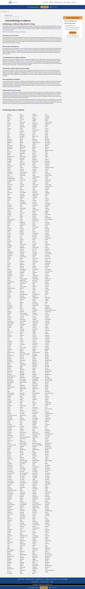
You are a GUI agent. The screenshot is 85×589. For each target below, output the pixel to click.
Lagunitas (47, 321)
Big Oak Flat (9, 148)
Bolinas (46, 153)
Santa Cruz (47, 481)
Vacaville (21, 539)
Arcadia (21, 128)
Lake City (22, 322)
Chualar (46, 191)
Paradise (34, 415)
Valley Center (22, 540)
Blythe (46, 151)
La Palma (22, 318)
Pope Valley (34, 435)
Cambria (34, 170)
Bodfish (34, 153)
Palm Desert (22, 412)
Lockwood (47, 336)
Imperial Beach (23, 297)
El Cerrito (9, 233)
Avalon (33, 133)
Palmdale (47, 412)
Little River (9, 335)
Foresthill (22, 253)
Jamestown (34, 302)
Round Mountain (35, 460)
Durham (34, 228)
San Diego (34, 468)
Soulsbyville (9, 503)
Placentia (47, 429)
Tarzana (46, 518)
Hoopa (46, 291)
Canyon (34, 175)
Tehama (9, 521)
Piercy (21, 424)
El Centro (47, 231)
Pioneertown (35, 427)
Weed (33, 551)
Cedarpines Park (48, 186)
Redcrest (9, 448)
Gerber (8, 264)
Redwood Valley (35, 449)
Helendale (47, 283)
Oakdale (34, 398)
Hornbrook (22, 293)
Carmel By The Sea (11, 180)
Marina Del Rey (10, 355)
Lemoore (22, 332)
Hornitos (34, 293)
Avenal (46, 133)
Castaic (33, 183)
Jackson (8, 302)
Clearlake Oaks (35, 194)
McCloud (47, 358)
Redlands (34, 448)
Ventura (8, 543)
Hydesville (22, 296)
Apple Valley (22, 126)
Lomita (8, 340)
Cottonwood (35, 205)
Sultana (46, 512)
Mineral (46, 368)
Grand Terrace (48, 269)
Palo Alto (9, 413)
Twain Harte (9, 535)
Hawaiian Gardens (23, 282)
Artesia (46, 130)
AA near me (49, 85)
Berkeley (34, 144)
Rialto (33, 451)
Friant (21, 260)
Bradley (46, 156)
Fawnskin (22, 246)
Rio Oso (46, 454)
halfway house (25, 62)
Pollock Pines (10, 435)
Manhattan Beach (36, 352)
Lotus (21, 346)
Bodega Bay (22, 153)
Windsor (9, 564)
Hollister (9, 289)
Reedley (46, 449)
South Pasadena (23, 504)
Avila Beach (22, 134)
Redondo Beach (48, 448)
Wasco (21, 550)
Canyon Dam (10, 177)
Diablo (21, 219)
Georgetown (47, 263)
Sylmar (33, 517)
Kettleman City (48, 308)
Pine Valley (22, 426)
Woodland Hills (10, 568)
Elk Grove (47, 236)
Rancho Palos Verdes (11, 445)
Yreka (21, 571)
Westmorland (48, 556)
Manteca (47, 352)
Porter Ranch (35, 437)
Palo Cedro (22, 413)
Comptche (22, 200)
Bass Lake (9, 139)
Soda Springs (35, 498)
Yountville (9, 571)
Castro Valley (10, 184)
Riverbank (47, 456)
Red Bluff (34, 446)
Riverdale (9, 457)
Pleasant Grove (23, 432)
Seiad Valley (34, 488)
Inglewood (22, 299)
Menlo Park (22, 363)
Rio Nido (34, 454)
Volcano (46, 546)
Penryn (8, 421)
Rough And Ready (23, 460)
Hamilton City (48, 278)
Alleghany (34, 119)
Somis (8, 501)
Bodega (8, 153)
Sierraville (22, 495)
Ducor (8, 227)
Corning (46, 202)
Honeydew (22, 291)
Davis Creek (34, 214)
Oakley (21, 399)
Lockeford (34, 336)
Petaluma (47, 421)
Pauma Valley (35, 418)
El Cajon (34, 231)
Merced (46, 363)
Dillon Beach (9, 220)
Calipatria (22, 169)
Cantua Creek (22, 175)
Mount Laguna (23, 380)
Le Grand (47, 329)
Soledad (9, 499)
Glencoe (9, 266)
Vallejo (8, 540)
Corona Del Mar (23, 203)
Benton (21, 144)
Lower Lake (34, 346)
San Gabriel (34, 470)
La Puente (34, 318)
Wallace (8, 548)
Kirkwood (22, 311)
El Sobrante (47, 235)
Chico (33, 189)
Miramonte (22, 369)
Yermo (46, 568)
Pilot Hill (34, 424)
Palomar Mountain (49, 413)
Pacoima (21, 410)
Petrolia (8, 423)
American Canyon (48, 122)
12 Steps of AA (20, 579)
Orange (34, 404)
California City (35, 167)
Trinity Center (22, 531)
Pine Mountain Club (11, 426)
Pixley (33, 429)
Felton (46, 246)
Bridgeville (34, 159)
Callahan (47, 169)
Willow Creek (35, 561)
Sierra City (47, 493)
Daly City (9, 213)
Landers (21, 327)
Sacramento (9, 463)
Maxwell (47, 357)
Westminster (35, 556)
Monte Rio (9, 374)
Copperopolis (22, 202)
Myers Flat (9, 383)
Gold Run (34, 267)
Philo (46, 423)
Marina (46, 354)
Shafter (21, 490)
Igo (45, 296)
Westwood (22, 557)
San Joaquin (34, 471)
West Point (34, 554)
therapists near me (48, 40)
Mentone (34, 363)
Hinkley (46, 288)
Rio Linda (22, 454)
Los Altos (22, 343)
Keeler (21, 307)
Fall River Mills (23, 244)
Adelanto (34, 114)
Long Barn (47, 340)
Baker (8, 136)
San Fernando (10, 470)
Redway (8, 449)
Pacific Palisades (48, 408)
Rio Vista (9, 456)
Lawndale (22, 329)
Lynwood (47, 347)
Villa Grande (22, 545)
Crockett (21, 209)
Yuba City (34, 571)
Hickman (47, 286)
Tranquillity (9, 529)
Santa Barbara (10, 481)
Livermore (47, 335)
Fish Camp (34, 249)
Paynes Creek (48, 418)
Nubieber (9, 396)
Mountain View (23, 382)
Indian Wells (47, 297)
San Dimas (47, 468)
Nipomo (46, 390)
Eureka (8, 242)
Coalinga (22, 197)
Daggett (46, 211)
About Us (68, 2)
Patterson (22, 418)
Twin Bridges (35, 535)
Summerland (10, 514)
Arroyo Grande (35, 130)
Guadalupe (47, 275)
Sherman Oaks (48, 492)
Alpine (8, 120)
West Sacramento (48, 554)
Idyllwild (34, 296)
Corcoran (34, 202)
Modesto (22, 371)
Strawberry (34, 510)
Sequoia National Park (11, 490)
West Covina (47, 553)
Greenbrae (9, 272)
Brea (46, 158)
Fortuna (8, 256)
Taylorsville (9, 520)
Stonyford (47, 509)
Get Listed (60, 579)
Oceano (46, 399)
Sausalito (34, 485)
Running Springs (23, 462)
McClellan (34, 358)
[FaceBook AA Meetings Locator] (65, 579)
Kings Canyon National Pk (50, 310)
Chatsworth (9, 189)
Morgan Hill (22, 377)
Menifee (9, 363)
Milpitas (34, 368)
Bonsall (21, 155)
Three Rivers (47, 524)
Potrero (46, 438)
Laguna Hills (9, 321)
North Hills (22, 393)
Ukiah (8, 537)
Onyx (21, 404)
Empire (8, 239)
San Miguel (34, 476)
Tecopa (33, 520)
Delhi (8, 217)
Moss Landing (23, 379)
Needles (9, 385)
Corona (8, 203)
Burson (33, 164)
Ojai (33, 401)
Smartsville (47, 496)
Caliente (21, 167)
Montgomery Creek (11, 376)
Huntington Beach (23, 294)
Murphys (34, 382)
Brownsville (47, 161)
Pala (46, 410)
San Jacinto (22, 471)
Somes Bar (47, 499)
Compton (34, 200)
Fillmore (46, 247)
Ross (8, 460)
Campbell (34, 172)
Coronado (34, 203)
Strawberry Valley (48, 510)
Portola (8, 438)
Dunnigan (9, 228)
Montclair (47, 372)
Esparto (21, 241)
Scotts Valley (22, 487)
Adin (46, 114)
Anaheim (9, 123)
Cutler (21, 211)
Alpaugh (47, 119)
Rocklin (33, 457)
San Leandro (35, 473)
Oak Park (47, 396)
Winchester (47, 562)
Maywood (9, 358)
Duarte (33, 225)
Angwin (8, 125)
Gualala (8, 277)
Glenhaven (47, 266)
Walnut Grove (48, 548)
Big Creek (47, 147)
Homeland (47, 289)
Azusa (33, 134)
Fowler (33, 256)
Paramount (47, 415)
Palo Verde (34, 413)
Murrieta (47, 382)
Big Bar (46, 145)
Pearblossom (10, 419)
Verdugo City (22, 543)
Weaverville (22, 551)
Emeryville (34, 238)
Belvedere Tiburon (36, 142)
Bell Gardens (35, 140)
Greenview (34, 272)
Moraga (46, 376)
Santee (8, 485)
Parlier (21, 416)
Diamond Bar (35, 219)
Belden (21, 140)
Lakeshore (9, 325)
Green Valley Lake (48, 271)
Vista (33, 546)
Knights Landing (23, 313)
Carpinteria (9, 181)
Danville (34, 213)
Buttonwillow (10, 166)
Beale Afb (34, 139)
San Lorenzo (47, 473)
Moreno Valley (10, 377)
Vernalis (34, 543)
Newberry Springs (11, 387)
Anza (8, 126)
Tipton (8, 526)
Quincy (8, 441)
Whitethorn (47, 557)
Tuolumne (47, 532)
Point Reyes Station (49, 434)
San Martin (9, 476)
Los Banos (47, 343)
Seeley (21, 488)
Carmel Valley (22, 180)
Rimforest (47, 452)
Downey (34, 224)
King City (22, 310)
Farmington (9, 246)
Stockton (34, 509)
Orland (8, 407)
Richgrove (47, 451)
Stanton (21, 507)
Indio (8, 299)
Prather (34, 440)
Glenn (8, 267)
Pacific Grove (35, 408)
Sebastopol (9, 488)
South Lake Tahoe (11, 504)
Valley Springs (48, 540)
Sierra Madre (10, 495)
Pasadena (34, 416)
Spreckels (47, 504)
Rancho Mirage (48, 443)
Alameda (47, 115)
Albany (21, 117)
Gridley (33, 274)
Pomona (21, 435)
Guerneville (34, 277)
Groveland (22, 275)
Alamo (8, 117)
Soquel (46, 501)
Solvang (21, 499)
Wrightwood (35, 568)
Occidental (34, 399)
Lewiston (34, 332)
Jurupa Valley (10, 307)
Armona (46, 128)
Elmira (8, 238)
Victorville (47, 543)
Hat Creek (47, 280)
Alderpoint (47, 117)
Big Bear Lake (23, 147)
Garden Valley (48, 261)
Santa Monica (48, 482)
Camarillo (22, 170)
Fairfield (9, 244)
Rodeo (46, 457)
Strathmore (22, 510)
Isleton (33, 300)
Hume (8, 294)
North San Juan (10, 394)
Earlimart (22, 230)
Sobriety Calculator (58, 2)
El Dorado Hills (35, 233)
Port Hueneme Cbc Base (25, 437)
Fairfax (46, 242)
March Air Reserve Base (25, 354)
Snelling (21, 498)
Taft (46, 517)
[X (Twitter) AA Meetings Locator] (67, 579)
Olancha (47, 401)
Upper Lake (9, 539)
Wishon (21, 565)
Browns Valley (35, 161)
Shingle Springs (10, 493)
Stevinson (47, 507)
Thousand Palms (35, 524)
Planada (21, 430)
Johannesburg (35, 303)
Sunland (34, 514)
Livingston (9, 336)
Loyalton (47, 346)
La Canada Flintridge (24, 314)
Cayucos (9, 186)
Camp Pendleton (23, 172)
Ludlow (33, 347)
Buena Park (22, 162)
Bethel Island (10, 145)
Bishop (33, 150)
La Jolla (33, 316)
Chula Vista (9, 192)
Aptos (46, 126)
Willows (46, 561)
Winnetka (22, 564)
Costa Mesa (9, 205)
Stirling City (22, 509)
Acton (21, 114)
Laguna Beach (48, 319)
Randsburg (47, 445)
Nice (8, 390)
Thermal (47, 523)
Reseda (21, 451)
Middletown (34, 365)
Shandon (34, 490)
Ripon (21, 456)
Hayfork (46, 282)
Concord (47, 200)
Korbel (46, 313)
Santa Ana (47, 479)
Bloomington (22, 151)
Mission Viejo (10, 371)
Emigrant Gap (48, 238)
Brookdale (9, 161)
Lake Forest (47, 322)
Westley (21, 556)
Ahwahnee (34, 115)
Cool (8, 202)
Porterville (47, 437)
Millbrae (9, 368)
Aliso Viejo (22, 119)
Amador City (22, 122)
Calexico (9, 167)
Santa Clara (22, 481)
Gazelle (33, 263)
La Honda (22, 316)
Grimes (46, 274)
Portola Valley (23, 438)
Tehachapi (47, 520)
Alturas (46, 120)
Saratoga (22, 485)
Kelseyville (47, 307)
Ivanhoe (46, 300)
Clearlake (22, 194)
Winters (46, 564)
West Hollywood (23, 554)
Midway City (9, 366)
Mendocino (34, 361)
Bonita (8, 155)
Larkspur (34, 327)
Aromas (21, 130)
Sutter (8, 517)
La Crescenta (35, 314)
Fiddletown (22, 247)
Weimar (46, 551)
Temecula (22, 521)
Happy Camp (22, 280)
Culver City (47, 209)
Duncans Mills (35, 227)
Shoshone (34, 493)
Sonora (33, 501)
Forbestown (22, 252)
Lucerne (9, 347)
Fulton (46, 260)
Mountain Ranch (10, 382)
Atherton (34, 131)
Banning (21, 137)
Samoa (33, 465)
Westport (9, 557)
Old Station (9, 402)
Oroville (8, 408)
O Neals (34, 396)
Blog (64, 2)
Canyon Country (48, 175)
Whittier (34, 559)
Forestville (34, 253)
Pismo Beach (10, 429)
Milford (21, 366)
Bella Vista (47, 140)
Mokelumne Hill (48, 371)
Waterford (47, 550)
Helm (8, 285)
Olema (21, 402)
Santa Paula (9, 484)
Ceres (21, 188)
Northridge (22, 394)
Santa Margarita (23, 482)
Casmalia (47, 181)
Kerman (21, 308)
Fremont (21, 258)
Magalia (34, 351)
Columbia (47, 198)
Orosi (46, 407)
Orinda (46, 405)
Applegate (34, 126)
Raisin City (34, 441)
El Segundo (34, 235)
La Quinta (47, 318)
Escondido (9, 241)
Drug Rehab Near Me (39, 579)
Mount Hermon (10, 380)
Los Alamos (9, 343)
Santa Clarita (35, 481)
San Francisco (23, 470)
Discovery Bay (35, 220)
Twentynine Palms (23, 535)
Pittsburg (22, 429)
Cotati (21, 205)
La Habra (9, 316)
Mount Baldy (35, 379)
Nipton (8, 391)
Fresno (8, 260)
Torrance (22, 528)
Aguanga (22, 115)
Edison (8, 231)
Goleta (46, 267)
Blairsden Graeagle (49, 150)
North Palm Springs (49, 393)
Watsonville (9, 551)
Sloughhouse (35, 496)
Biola (8, 150)
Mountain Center (48, 380)
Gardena (9, 263)
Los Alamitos (47, 341)
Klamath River (48, 311)
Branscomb (22, 158)
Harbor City (34, 280)
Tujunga (9, 532)
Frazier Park (47, 256)
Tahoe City (9, 518)
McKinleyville (22, 360)
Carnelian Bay (48, 180)
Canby (33, 173)
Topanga (47, 526)
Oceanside (9, 401)
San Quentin (22, 477)
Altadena (34, 120)
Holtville (34, 289)
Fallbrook (34, 244)
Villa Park (34, 545)
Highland (22, 288)
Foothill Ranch (10, 252)
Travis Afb (34, 529)
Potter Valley (9, 440)
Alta (20, 120)
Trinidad (9, 531)
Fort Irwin (34, 255)
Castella (46, 183)
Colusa (8, 200)
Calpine (8, 170)
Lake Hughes (10, 324)
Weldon (8, 553)
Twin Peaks (47, 535)
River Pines (34, 456)
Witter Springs (35, 565)
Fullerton (34, 260)
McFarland (9, 360)
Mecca (21, 361)
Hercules (47, 285)
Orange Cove (47, 404)
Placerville (9, 430)
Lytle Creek (9, 349)
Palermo (9, 412)
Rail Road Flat (22, 441)
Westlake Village (10, 556)
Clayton (8, 194)
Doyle (8, 225)
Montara (34, 372)
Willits (21, 561)
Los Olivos (34, 344)
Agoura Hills (9, 115)
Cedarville (9, 188)
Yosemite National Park (50, 570)
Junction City (35, 305)
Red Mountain (48, 446)
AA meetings (39, 26)
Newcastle (34, 387)
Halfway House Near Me (51, 579)
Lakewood (34, 325)
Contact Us (74, 2)
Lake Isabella (22, 324)
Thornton (9, 524)
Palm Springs (35, 412)
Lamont (46, 325)
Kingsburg (9, 311)
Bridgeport (22, 159)
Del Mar (21, 216)
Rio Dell (8, 454)
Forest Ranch (10, 253)
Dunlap (46, 227)
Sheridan (34, 492)
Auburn (21, 133)
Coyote (46, 206)
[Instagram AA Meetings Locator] (63, 579)
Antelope (34, 125)
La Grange (47, 314)
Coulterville (47, 205)
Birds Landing (23, 150)
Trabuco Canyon (35, 528)
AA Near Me (45, 2)
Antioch (46, 125)
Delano (46, 216)
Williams (9, 561)
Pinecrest (34, 426)
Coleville (9, 198)
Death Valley (47, 214)
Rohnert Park (10, 459)
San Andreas (47, 465)
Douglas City (22, 224)
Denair (21, 217)
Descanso (34, 217)
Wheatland (34, 557)
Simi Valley (9, 496)
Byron (21, 166)
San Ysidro (22, 479)
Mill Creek (34, 366)
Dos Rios (9, 224)
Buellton (9, 162)
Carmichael (34, 180)
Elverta (21, 238)
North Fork (47, 391)
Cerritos (34, 188)
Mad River (34, 349)
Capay (21, 177)
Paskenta (47, 416)
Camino (46, 170)
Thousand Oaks (23, 524)
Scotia (46, 485)
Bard (33, 137)
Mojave (33, 371)
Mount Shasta (35, 380)
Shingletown (22, 493)
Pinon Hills (9, 427)
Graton (33, 271)
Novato (46, 394)
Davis (21, 214)
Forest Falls (34, 252)
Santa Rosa (22, 484)
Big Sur (33, 148)
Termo (8, 523)
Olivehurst (34, 402)
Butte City (47, 164)
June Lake (47, 305)
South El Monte (35, 503)
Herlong (9, 286)
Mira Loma (9, 369)
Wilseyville (22, 562)
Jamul (46, 302)
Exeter (21, 242)
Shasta (46, 490)
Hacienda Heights (23, 278)
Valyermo (22, 542)
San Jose (47, 471)
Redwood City (23, 449)
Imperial (9, 297)
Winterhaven (35, 564)
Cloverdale (34, 195)
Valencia (34, 539)
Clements (47, 194)
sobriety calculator (47, 71)
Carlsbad (34, 178)
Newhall (46, 387)
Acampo (9, 114)
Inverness (34, 299)
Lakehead (34, 324)
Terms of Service (44, 581)
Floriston (9, 250)
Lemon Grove (10, 332)
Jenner (21, 303)
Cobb (46, 197)
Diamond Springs (48, 219)
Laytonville (34, 329)
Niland (33, 390)
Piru (46, 427)
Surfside (34, 515)
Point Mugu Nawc (36, 434)
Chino (8, 191)
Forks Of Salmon (48, 253)
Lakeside (22, 325)
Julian (21, 305)
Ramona (47, 441)
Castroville (22, 184)
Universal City (35, 537)
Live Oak (34, 335)
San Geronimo (48, 470)
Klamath (34, 311)
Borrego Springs (10, 156)
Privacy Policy (35, 581)
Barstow (46, 137)
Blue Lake (34, 151)
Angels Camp (35, 123)
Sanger (33, 479)
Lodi (8, 338)
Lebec (8, 330)
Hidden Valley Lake (11, 288)
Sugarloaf (22, 512)
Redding (21, 448)
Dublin (46, 225)
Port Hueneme (10, 437)
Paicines (34, 410)
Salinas (46, 463)
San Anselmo (10, 466)
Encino (33, 239)
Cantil (8, 175)
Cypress (34, 211)
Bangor (8, 137)
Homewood (9, 291)
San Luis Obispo (23, 474)
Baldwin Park (35, 136)
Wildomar (47, 559)
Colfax (21, 198)
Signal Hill (34, 495)
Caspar (8, 183)
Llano (21, 336)
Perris (21, 421)
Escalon (46, 239)
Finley (8, 249)
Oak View (22, 398)
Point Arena (22, 434)
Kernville (34, 308)
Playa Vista (9, 432)
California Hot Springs (49, 167)
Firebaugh (22, 249)
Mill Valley (47, 366)
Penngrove (47, 419)
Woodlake (34, 567)
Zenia (33, 573)
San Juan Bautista (11, 473)
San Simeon (9, 479)
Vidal (8, 545)
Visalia (21, 546)
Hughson (47, 293)
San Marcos (34, 474)
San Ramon (47, 477)
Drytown (21, 225)
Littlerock (22, 335)
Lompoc (21, 340)
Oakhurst (47, 398)
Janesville (9, 303)
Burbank (34, 162)
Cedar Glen (34, 186)
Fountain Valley (23, 256)
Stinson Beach (10, 509)
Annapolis (22, 125)
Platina (33, 430)
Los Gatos (9, 344)
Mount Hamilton (48, 379)
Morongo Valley (35, 377)
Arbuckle (9, 128)
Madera (8, 351)
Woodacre (9, 567)
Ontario (8, 404)
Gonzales (9, 269)
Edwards (21, 231)
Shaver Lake (22, 492)
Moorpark (34, 376)
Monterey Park (48, 374)
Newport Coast (35, 388)
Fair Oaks (34, 242)
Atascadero (22, 131)
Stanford (9, 507)
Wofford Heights (48, 565)
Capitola (47, 177)
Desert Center (48, 217)
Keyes (8, 310)
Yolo (8, 570)
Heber (33, 283)
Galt (8, 261)
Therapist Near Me (29, 579)
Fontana (47, 250)
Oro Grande (34, 407)
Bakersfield (22, 136)
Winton (8, 565)
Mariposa (22, 355)
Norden (34, 391)
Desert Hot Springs (11, 219)
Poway (21, 440)
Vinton (8, 546)
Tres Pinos (47, 529)
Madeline (47, 349)
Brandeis (9, 158)
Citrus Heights (23, 192)
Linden (21, 333)
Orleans (21, 407)
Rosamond (22, 459)
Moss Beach (9, 379)
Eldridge (9, 236)
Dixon (46, 220)
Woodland (47, 567)
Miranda (34, 369)
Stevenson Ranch (36, 507)
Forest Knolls (47, 252)
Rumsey (8, 462)
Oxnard (21, 408)
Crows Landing (35, 209)
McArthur (22, 358)
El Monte (47, 233)
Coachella (9, 197)
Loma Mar (47, 338)
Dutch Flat (47, 228)
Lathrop (46, 327)
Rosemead (34, 459)
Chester (21, 189)
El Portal (21, 235)
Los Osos (47, 344)
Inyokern (47, 299)
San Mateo (22, 476)
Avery (8, 134)
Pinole (46, 426)
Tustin (33, 534)
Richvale (21, 452)
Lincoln (8, 333)
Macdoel (21, 349)
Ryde (46, 462)
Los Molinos (22, 344)
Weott (33, 553)
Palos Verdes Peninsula (12, 415)
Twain (46, 534)
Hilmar (33, 288)
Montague (22, 372)
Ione (8, 300)
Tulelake (34, 532)
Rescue (8, 451)
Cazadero (22, 186)
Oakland (9, 399)
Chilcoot (46, 189)
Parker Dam (9, 416)
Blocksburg (9, 151)
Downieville (47, 224)
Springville (22, 506)
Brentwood (9, 159)
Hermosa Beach (23, 286)
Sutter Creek (22, 517)
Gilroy (33, 264)
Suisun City (34, 512)
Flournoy (22, 250)
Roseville (47, 459)
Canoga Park (47, 173)
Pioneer (21, 427)
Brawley (34, 158)
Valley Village (10, 542)
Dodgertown (22, 222)
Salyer (21, 465)
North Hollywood (36, 393)
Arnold (8, 130)
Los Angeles (34, 343)
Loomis (34, 341)
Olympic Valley (48, 402)
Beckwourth (9, 140)
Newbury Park (23, 387)
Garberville (22, 261)
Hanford (9, 280)
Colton (33, 198)
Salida (33, 463)
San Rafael (34, 477)
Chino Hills (22, 191)
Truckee (46, 531)
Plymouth (9, 434)
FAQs (52, 581)
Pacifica (8, 410)
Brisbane (47, 159)
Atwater (46, 131)
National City (35, 383)
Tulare (21, 532)
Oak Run (9, 398)
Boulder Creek (23, 156)
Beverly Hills (22, 145)
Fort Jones (47, 255)
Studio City (9, 512)
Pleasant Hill (35, 432)
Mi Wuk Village (23, 365)
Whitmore (22, 559)
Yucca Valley (9, 573)
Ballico (46, 136)
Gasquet (21, 263)
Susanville (47, 515)
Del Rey (34, 216)
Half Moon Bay (35, 278)
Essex (33, 241)
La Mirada (9, 318)
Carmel (46, 178)
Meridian (9, 365)
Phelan (21, 423)
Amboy (33, 122)
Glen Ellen (47, 264)
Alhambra (9, 119)
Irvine (21, 300)
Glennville (22, 267)
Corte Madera (48, 203)
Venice (46, 542)
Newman (9, 388)
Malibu (46, 351)
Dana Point (22, 213)
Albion (33, 117)
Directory (51, 2)
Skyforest (22, 496)
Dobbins (9, 222)
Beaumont (47, 139)
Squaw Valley (35, 506)
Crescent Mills (23, 208)
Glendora (34, 266)
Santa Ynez (34, 484)
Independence (35, 297)
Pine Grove (47, 424)
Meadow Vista (10, 361)
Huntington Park (35, 294)
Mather (34, 357)
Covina (33, 206)
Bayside (21, 139)
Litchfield (47, 333)
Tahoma (34, 518)
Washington (34, 550)
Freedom (9, 258)
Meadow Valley (48, 360)
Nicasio (46, 388)
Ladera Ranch (23, 319)
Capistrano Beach (36, 177)
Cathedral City (35, 184)
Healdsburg (22, 283)
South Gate (47, 503)
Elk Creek (34, 236)
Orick (33, 405)
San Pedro (9, 477)
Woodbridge (22, 567)
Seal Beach (34, 487)
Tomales (34, 526)
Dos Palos (47, 222)
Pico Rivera (9, 424)
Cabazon (34, 166)
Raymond (22, 446)
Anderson (22, 123)
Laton (8, 329)
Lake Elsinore (35, 322)
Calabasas (47, 166)
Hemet (21, 285)
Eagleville (9, 230)
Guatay (21, 277)
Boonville (34, 155)
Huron (46, 294)
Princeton (47, 440)
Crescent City (10, 208)
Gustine (8, 278)
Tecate (21, 520)
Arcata (33, 128)
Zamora (21, 573)
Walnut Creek (35, 548)
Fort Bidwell (9, 255)
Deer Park (9, 216)
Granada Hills (35, 269)
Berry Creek (47, 144)
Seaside (46, 487)
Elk (20, 236)
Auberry (9, 133)
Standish (47, 506)
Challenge (47, 188)
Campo (46, 172)
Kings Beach (35, 310)
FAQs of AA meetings (32, 102)
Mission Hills (47, 369)
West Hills (9, 554)
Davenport (9, 214)
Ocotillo (21, 401)
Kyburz (8, 314)
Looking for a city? (8, 15)
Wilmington (9, 562)
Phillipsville (34, 423)
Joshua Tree (9, 305)
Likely (46, 332)
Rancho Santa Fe (23, 445)
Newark (46, 385)
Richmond (9, 452)
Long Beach (9, 341)
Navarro (46, 383)
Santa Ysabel (47, 484)
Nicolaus (21, 390)
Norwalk (34, 394)
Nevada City (22, 385)
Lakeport (47, 324)
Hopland (9, 293)
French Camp (35, 258)
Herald (33, 285)
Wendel (21, 553)
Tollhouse (22, 526)
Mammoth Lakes (10, 352)
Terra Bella (22, 523)
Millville (21, 368)
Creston (8, 209)
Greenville (47, 272)
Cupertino (9, 211)
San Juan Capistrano (24, 473)
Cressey (34, 208)
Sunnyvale (47, 514)
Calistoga (34, 169)
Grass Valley (22, 271)
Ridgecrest (34, 452)
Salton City (9, 465)
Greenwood (9, 274)
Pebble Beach (23, 419)
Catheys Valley (48, 184)
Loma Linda (34, 338)
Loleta (21, 338)
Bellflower (9, 142)
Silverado (47, 495)
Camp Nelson (10, 172)
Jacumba (21, 302)
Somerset (34, 499)
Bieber (33, 145)
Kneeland (9, 313)
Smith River (9, 498)
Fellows (34, 246)
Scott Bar (9, 487)
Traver (21, 529)
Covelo (21, 206)
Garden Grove (35, 261)
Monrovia (9, 372)
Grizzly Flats (9, 275)
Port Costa (47, 435)
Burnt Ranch (22, 164)
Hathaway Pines (10, 282)
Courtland (9, 206)
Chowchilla (34, 191)
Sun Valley (22, 514)
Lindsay (34, 333)
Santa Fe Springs (10, 482)
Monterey (34, 374)
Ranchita (9, 443)
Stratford (9, 510)
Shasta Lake (9, 492)
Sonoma (21, 501)
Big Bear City (10, 147)
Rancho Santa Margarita (37, 445)
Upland (46, 537)
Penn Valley (34, 419)
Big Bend (34, 147)
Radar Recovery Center (15, 93)
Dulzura (21, 227)
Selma (46, 488)
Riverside (22, 457)
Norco (21, 391)
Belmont (21, 142)
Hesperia (34, 286)
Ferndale (9, 247)
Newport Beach (23, 388)
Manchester (22, 352)
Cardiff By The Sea (11, 178)
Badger (46, 134)
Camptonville (22, 173)
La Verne (9, 319)
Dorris (33, 222)
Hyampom (9, 296)
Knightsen (34, 313)
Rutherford (34, 462)
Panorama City (23, 415)
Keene (33, 307)
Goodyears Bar (23, 269)
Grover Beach (35, 275)
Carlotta (21, 178)
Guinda (46, 277)
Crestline (47, 208)
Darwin (46, 213)
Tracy (46, 528)
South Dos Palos (23, 503)
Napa (21, 383)
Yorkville (34, 570)
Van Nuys (34, 542)
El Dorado (22, 233)
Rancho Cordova (23, 443)
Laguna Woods (35, 321)
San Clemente (23, 468)
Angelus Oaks (48, 123)
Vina (46, 545)
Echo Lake (47, 230)
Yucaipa (46, 571)
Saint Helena (22, 463)
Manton (8, 354)
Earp (33, 230)
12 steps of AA (22, 49)
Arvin (8, 131)
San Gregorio (10, 471)
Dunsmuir (22, 228)
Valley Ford (34, 540)
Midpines (47, 365)
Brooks (21, 161)
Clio (8, 195)
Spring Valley (10, 506)
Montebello (22, 374)
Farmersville (47, 244)
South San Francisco (36, 504)
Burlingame (47, 162)
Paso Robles (9, 418)
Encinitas (22, 239)
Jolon (46, 303)
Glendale (22, 266)
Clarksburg (47, 192)
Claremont (34, 192)
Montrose (22, 376)
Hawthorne (34, 282)
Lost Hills (9, 346)
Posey (33, 438)
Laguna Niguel (23, 321)
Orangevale (9, 405)
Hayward (9, 283)
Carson (21, 181)
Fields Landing (35, 247)
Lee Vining (22, 330)
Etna (46, 241)
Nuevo (21, 396)
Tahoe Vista (22, 518)
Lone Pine (34, 340)
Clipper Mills (22, 195)
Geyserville (22, 264)
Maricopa (34, 354)
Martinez (9, 357)
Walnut (21, 548)
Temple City (34, 521)
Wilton (33, 562)
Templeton (47, 521)
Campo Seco (9, 173)
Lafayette (34, 319)
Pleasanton (47, 432)
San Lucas (9, 474)
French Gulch (48, 258)
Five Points (47, 249)
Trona (33, 531)
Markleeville (34, 355)
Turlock (21, 534)
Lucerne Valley (23, 347)
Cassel (21, 183)
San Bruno (47, 466)
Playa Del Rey (48, 430)
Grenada (21, 274)
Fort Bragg (22, 255)
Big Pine (21, 148)
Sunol (8, 515)
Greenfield (22, 272)
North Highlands (10, 393)
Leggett (34, 330)
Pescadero (34, 421)
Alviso (8, 122)
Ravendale (9, 446)
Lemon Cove (47, 330)
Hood (33, 291)
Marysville (22, 357)
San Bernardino (35, 466)
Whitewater (9, 559)
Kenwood (9, 308)
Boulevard (34, 156)
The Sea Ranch (35, 523)
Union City (22, 537)
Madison (21, 351)
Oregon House (23, 405)
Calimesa (9, 169)
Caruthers (34, 181)
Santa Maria (34, 482)
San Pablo (47, 476)
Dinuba (21, 220)
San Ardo (22, 466)
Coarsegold (34, 197)
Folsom (33, 250)
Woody (21, 568)
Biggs (46, 148)
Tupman (9, 534)
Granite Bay (9, 271)
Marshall (47, 355)
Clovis (46, 195)
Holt (21, 289)
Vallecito (47, 539)
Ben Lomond (47, 142)
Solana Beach (48, 498)
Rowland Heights (48, 460)
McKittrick (34, 360)
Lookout (21, 341)
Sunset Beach (22, 515)
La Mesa (47, 316)
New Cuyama (35, 385)
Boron (46, 155)
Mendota (47, 361)
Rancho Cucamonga (36, 443)
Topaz (8, 528)
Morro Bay (47, 377)
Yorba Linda (22, 570)
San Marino (47, 474)
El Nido (8, 235)
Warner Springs (10, 550)
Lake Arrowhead (10, 322)
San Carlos (9, 468)
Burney (8, 164)
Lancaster (9, 327)
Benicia (8, 144)
